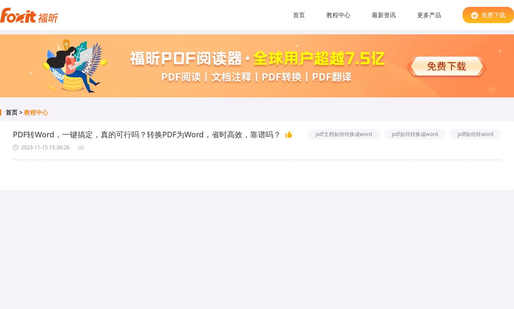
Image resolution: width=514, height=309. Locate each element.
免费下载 (488, 15)
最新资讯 (384, 15)
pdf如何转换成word (415, 134)
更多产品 (429, 15)
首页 (299, 15)
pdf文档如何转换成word (344, 134)
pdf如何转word (475, 134)
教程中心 (338, 15)
